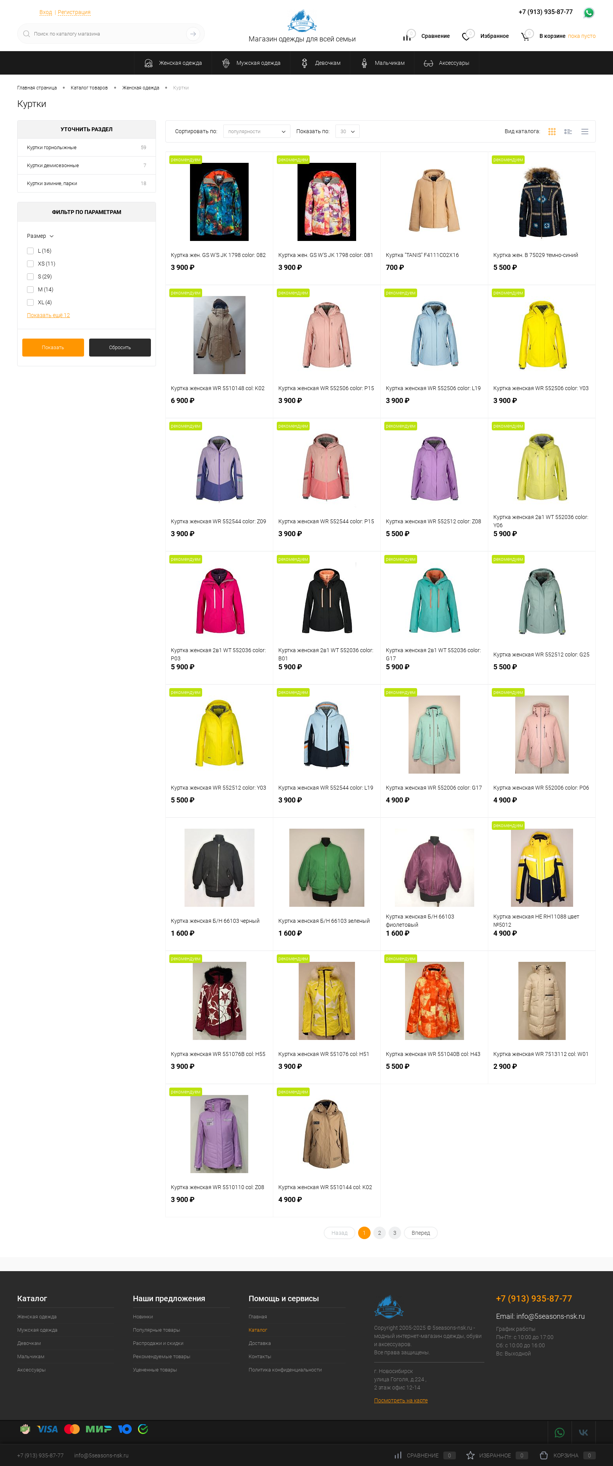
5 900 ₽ (541, 539)
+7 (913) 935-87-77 (534, 1299)
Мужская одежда (37, 1330)
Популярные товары (156, 1330)
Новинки (143, 1317)
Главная (258, 1317)
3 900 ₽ (219, 273)
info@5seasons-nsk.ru (550, 1316)
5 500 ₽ (541, 273)
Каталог (258, 1330)
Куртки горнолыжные (52, 147)
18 (143, 183)
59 (143, 147)
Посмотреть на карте (401, 1400)
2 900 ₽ (541, 1072)
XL (45, 302)
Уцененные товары (155, 1370)
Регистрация (74, 12)
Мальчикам (31, 1356)
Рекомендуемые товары (161, 1356)
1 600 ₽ (219, 939)
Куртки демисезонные (53, 165)
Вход (45, 12)
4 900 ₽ (434, 805)
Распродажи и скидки (158, 1343)
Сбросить (120, 347)
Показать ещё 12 (48, 315)
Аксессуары (31, 1370)
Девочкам (29, 1343)
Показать (53, 347)
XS (47, 263)
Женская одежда (37, 1317)
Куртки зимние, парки (52, 183)
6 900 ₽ (219, 406)
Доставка (260, 1343)
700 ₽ (434, 273)
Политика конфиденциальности (285, 1370)
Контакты (260, 1356)
